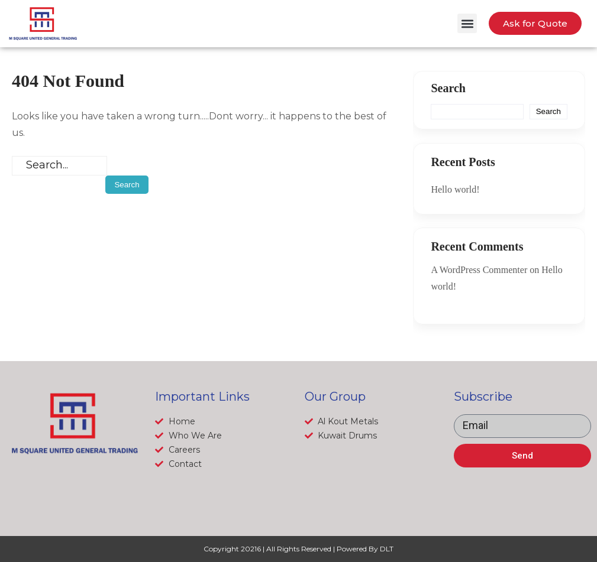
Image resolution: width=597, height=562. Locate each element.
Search (448, 88)
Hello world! (455, 189)
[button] (467, 23)
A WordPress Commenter (479, 270)
